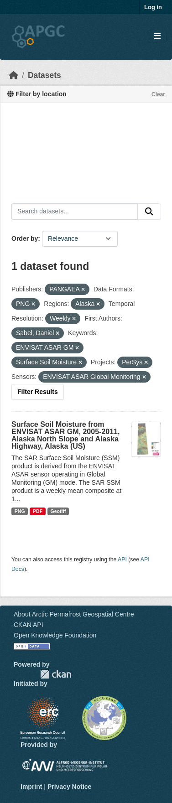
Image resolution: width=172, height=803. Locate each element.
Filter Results (37, 391)
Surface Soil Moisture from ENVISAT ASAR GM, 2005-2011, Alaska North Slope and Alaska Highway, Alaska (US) (65, 435)
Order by (24, 238)
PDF (37, 511)
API (122, 559)
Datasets (44, 75)
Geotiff (58, 511)
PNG (20, 511)
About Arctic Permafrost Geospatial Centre (74, 614)
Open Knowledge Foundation (55, 635)
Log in (153, 7)
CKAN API (28, 624)
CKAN (55, 674)
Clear (158, 94)
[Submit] (149, 211)
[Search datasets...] (74, 211)
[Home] (13, 75)
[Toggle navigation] (157, 36)
